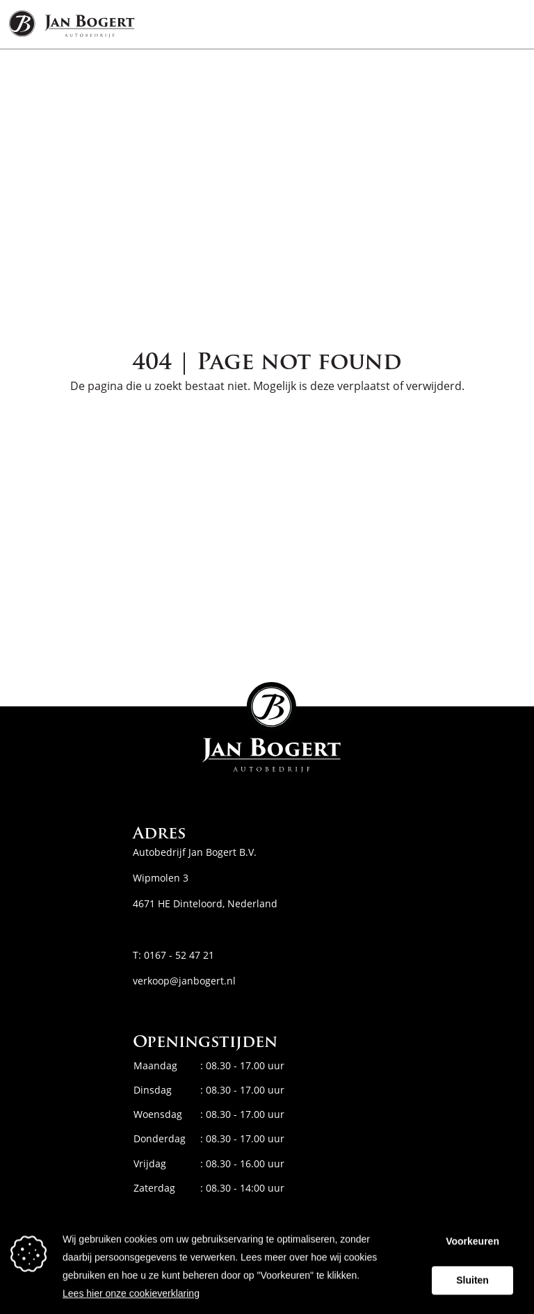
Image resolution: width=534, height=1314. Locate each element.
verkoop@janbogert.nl (184, 980)
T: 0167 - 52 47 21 (173, 955)
